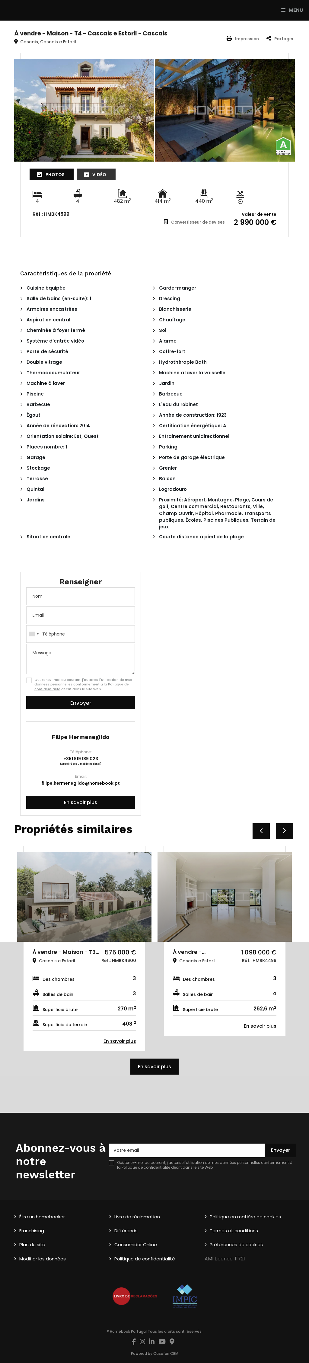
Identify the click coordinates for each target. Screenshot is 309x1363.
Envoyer (80, 703)
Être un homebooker (42, 1217)
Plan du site (32, 1244)
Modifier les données (42, 1259)
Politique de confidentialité (146, 1167)
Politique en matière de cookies (245, 1217)
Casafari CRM (165, 1353)
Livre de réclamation (137, 1217)
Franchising (31, 1230)
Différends (126, 1230)
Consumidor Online (135, 1244)
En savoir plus (80, 802)
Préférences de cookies (236, 1244)
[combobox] (81, 634)
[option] (84, 948)
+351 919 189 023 (80, 759)
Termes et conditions (234, 1230)
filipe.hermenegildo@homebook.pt (80, 783)
